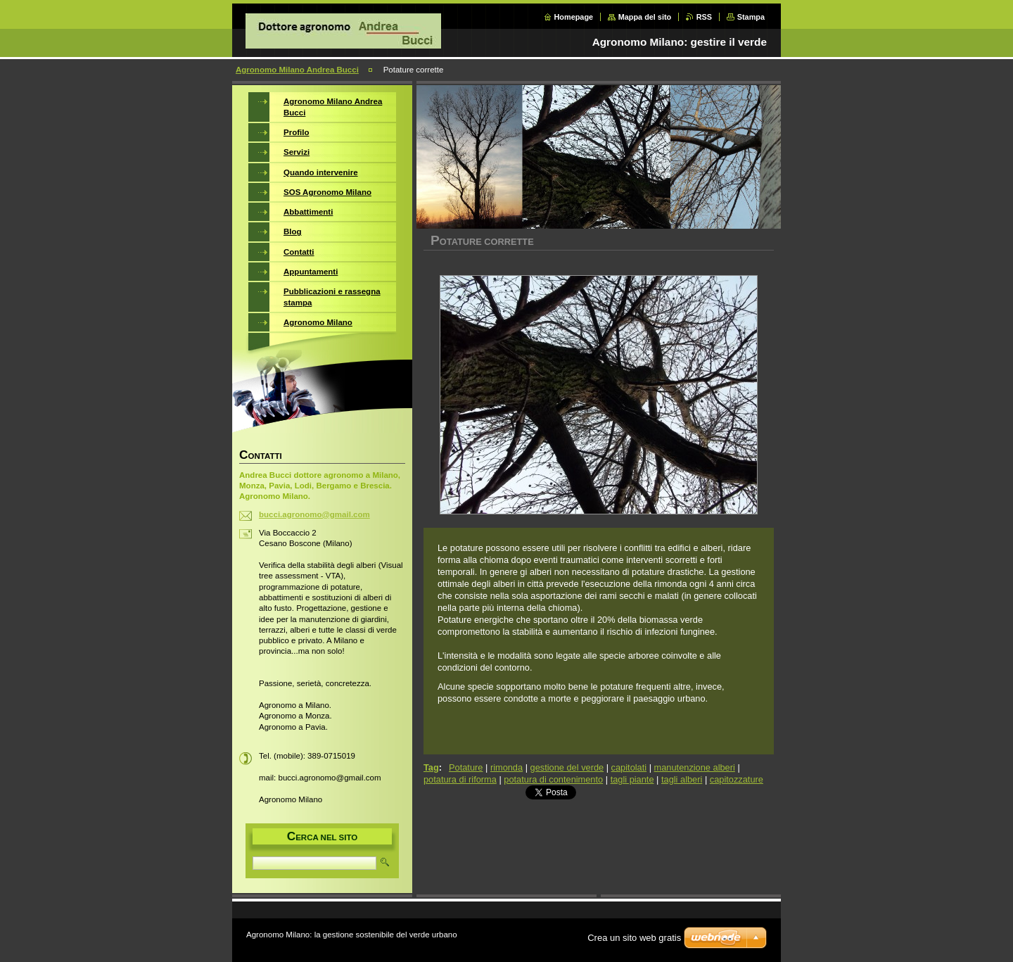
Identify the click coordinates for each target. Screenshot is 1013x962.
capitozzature (736, 779)
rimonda (506, 767)
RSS (704, 17)
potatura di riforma (460, 779)
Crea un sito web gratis (634, 937)
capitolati (629, 767)
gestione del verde (567, 767)
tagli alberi (681, 779)
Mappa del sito (645, 17)
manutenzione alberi (694, 767)
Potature (466, 767)
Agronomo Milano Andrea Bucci (297, 69)
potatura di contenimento (553, 779)
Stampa (751, 17)
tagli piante (632, 779)
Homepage (574, 17)
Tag (431, 767)
